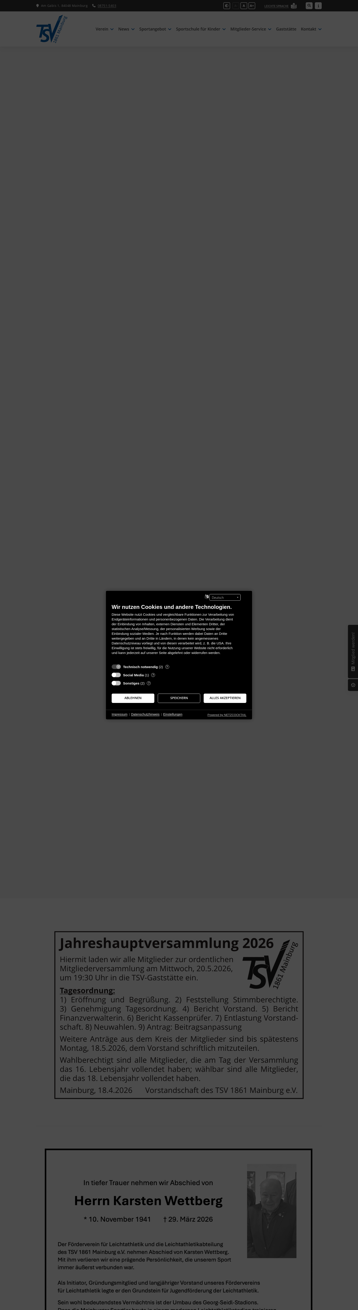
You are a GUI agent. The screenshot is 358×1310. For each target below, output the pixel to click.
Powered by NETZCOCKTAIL (227, 714)
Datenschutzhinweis (145, 714)
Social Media (133, 675)
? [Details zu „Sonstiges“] (149, 683)
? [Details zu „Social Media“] (153, 675)
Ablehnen (133, 698)
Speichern (179, 698)
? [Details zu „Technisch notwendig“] (167, 667)
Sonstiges (131, 683)
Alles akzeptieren (225, 698)
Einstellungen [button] (172, 714)
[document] (179, 632)
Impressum (119, 714)
